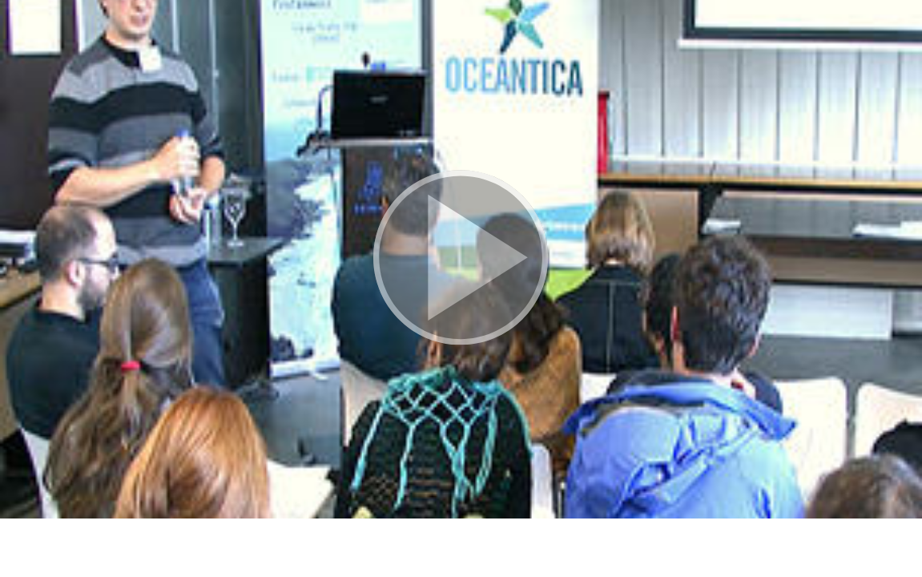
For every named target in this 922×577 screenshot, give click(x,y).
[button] (461, 259)
